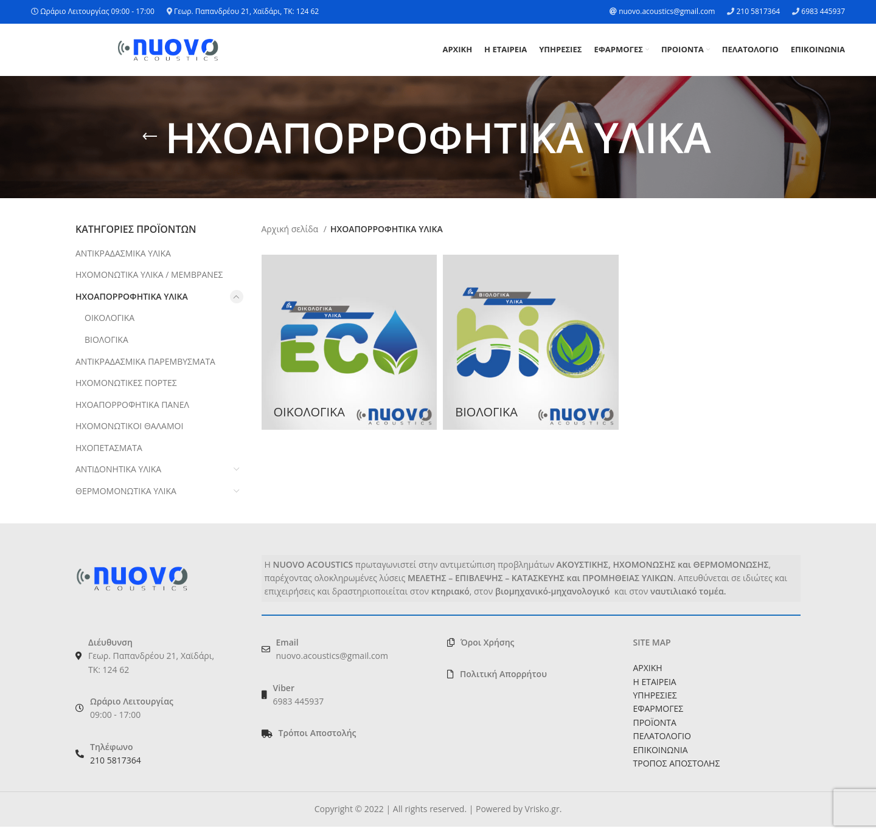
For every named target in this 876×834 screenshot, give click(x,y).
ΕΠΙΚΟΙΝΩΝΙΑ (660, 756)
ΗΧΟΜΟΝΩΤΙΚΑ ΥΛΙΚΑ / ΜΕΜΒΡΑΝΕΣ (149, 282)
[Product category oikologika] (349, 349)
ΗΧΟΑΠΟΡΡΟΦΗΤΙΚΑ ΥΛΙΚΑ (131, 303)
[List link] (345, 740)
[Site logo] (168, 52)
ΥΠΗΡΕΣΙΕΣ (655, 702)
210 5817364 (758, 12)
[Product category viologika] (531, 349)
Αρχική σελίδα (291, 236)
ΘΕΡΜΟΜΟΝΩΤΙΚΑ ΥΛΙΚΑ (125, 498)
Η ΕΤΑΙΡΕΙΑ (654, 688)
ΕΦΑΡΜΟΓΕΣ (658, 716)
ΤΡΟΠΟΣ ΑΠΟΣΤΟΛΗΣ (676, 770)
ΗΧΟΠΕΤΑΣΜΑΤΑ (108, 454)
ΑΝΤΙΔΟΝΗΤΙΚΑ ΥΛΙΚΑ (118, 476)
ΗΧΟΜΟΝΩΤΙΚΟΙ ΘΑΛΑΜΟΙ (129, 433)
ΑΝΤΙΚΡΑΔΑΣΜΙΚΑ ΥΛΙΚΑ (123, 260)
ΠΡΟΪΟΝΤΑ (654, 729)
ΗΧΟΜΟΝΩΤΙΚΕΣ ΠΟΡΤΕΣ (126, 390)
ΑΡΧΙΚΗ (647, 675)
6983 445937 (823, 12)
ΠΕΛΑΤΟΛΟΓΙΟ (662, 743)
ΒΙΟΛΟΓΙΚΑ (106, 346)
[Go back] (149, 144)
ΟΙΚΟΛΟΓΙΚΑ (109, 325)
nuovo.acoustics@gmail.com (667, 12)
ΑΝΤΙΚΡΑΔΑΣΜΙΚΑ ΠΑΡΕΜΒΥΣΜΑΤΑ (145, 368)
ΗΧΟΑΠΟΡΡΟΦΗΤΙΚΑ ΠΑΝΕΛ (132, 411)
